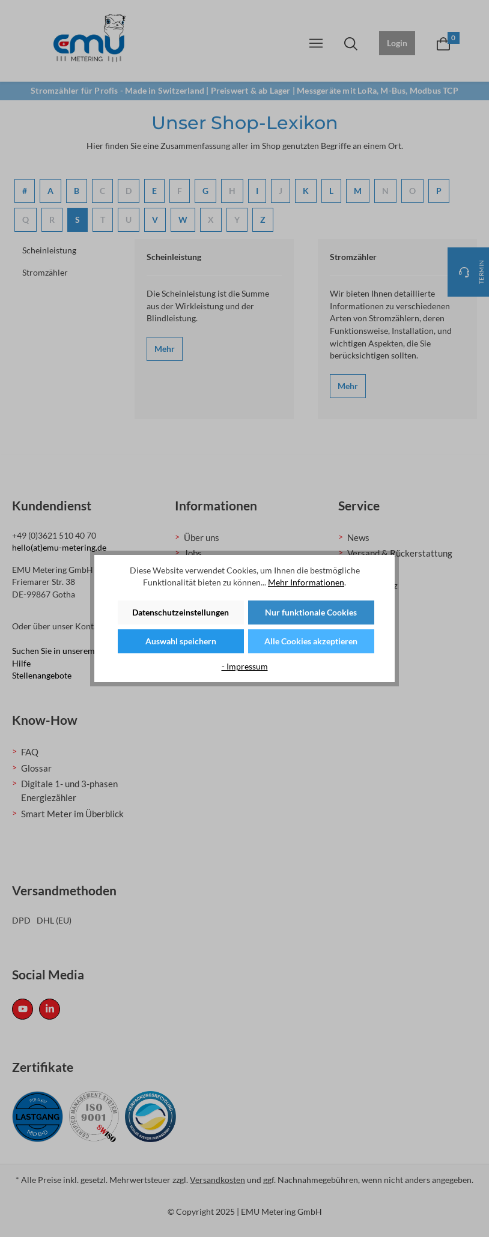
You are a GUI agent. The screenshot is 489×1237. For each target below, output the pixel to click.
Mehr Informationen (306, 582)
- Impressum (245, 666)
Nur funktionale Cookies (311, 612)
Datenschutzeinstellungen (180, 612)
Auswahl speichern (180, 641)
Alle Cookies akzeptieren (310, 641)
